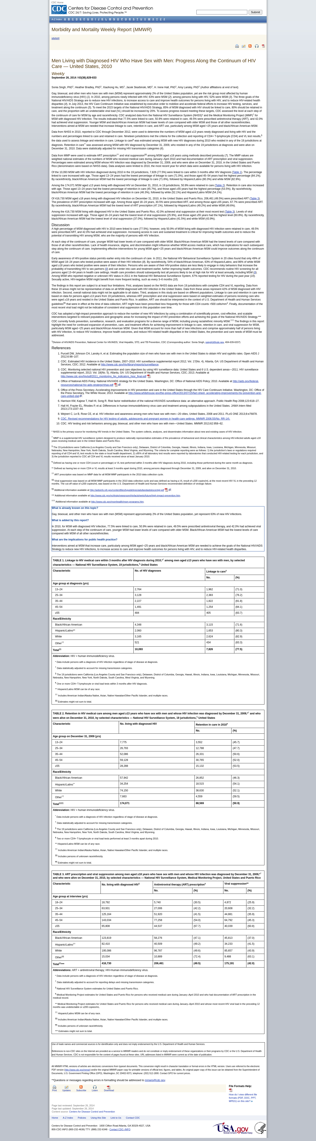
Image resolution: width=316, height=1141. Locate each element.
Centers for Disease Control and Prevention (92, 1111)
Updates (66, 1090)
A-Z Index (68, 1117)
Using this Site (98, 1117)
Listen (95, 1090)
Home (55, 1117)
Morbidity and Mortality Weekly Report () (102, 29)
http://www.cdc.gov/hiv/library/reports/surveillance (129, 364)
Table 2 (219, 185)
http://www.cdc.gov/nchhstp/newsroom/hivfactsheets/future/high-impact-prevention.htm (135, 495)
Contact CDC (133, 1117)
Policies (82, 1117)
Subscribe (81, 1090)
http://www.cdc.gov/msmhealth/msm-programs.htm (117, 501)
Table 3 (254, 198)
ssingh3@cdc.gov (214, 342)
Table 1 (237, 172)
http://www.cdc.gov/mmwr (77, 1070)
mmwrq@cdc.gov (155, 1080)
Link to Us (116, 1117)
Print (54, 1090)
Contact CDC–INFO (120, 1129)
